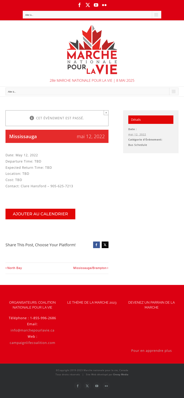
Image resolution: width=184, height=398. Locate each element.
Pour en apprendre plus (151, 350)
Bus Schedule (137, 145)
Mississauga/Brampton (90, 268)
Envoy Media (120, 374)
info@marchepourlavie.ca (32, 330)
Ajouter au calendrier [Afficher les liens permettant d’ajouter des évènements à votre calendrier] (40, 214)
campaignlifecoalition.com (32, 342)
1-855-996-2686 (43, 318)
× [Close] (106, 112)
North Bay (14, 268)
